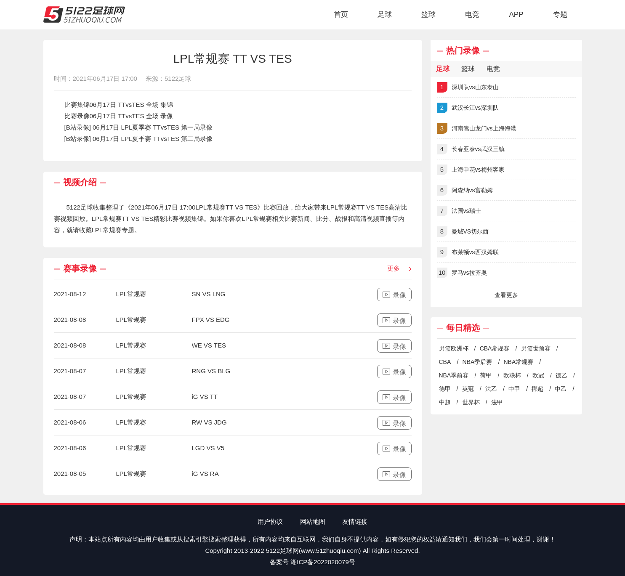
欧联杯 (512, 375)
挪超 (537, 388)
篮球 (428, 15)
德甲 (445, 388)
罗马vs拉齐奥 (462, 273)
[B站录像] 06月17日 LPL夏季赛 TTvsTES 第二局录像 (138, 138)
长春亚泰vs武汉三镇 (471, 149)
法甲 (497, 402)
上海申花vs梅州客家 (471, 170)
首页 (341, 15)
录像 (394, 295)
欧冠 (538, 375)
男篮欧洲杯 (453, 348)
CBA (445, 361)
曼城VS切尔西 (463, 231)
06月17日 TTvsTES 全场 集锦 (131, 104)
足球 (385, 15)
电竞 (472, 15)
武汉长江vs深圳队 (468, 108)
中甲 (514, 388)
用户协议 (270, 521)
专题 (560, 15)
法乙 (491, 388)
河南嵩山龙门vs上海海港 (476, 128)
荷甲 (486, 375)
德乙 (561, 375)
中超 (445, 402)
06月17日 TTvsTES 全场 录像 (131, 115)
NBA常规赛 (518, 361)
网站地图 (312, 521)
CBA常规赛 (495, 348)
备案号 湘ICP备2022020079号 (312, 561)
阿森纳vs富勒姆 (465, 190)
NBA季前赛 (454, 375)
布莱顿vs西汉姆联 (468, 252)
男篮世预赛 (536, 348)
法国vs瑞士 (459, 211)
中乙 (560, 388)
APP (516, 15)
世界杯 (471, 402)
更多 (399, 269)
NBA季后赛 (477, 361)
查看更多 (506, 295)
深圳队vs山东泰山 (468, 87)
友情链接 (354, 521)
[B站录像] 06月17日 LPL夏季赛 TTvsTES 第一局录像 (138, 127)
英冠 (468, 388)
